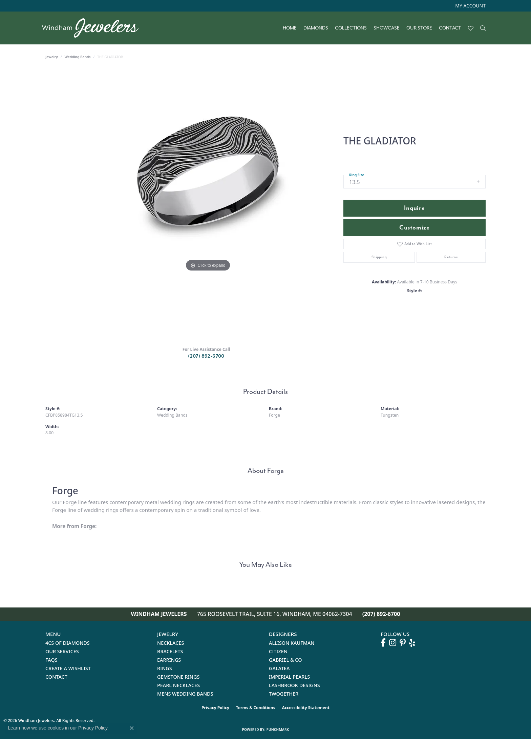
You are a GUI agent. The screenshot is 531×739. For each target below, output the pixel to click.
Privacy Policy (215, 708)
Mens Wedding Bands (185, 694)
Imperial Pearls (289, 677)
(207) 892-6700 (206, 356)
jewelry (51, 57)
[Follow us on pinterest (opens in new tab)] (403, 643)
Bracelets (170, 651)
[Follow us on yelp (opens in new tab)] (412, 643)
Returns (451, 257)
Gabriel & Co (285, 660)
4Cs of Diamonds (67, 643)
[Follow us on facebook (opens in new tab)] (383, 643)
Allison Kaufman (292, 643)
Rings (164, 668)
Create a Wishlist (68, 668)
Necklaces (170, 643)
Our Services (62, 651)
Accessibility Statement (306, 708)
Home (290, 28)
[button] (470, 6)
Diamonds (315, 28)
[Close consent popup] (132, 728)
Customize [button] (414, 228)
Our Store (419, 28)
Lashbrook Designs (294, 685)
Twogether (283, 694)
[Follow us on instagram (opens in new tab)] (392, 643)
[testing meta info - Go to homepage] (93, 28)
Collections (351, 28)
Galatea (279, 668)
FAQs (51, 660)
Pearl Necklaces (178, 685)
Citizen (278, 651)
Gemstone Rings (178, 677)
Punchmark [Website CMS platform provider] (278, 729)
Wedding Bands (78, 57)
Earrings (169, 660)
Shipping (379, 257)
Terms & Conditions (255, 708)
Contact (450, 28)
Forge (274, 415)
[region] (208, 205)
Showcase (387, 28)
